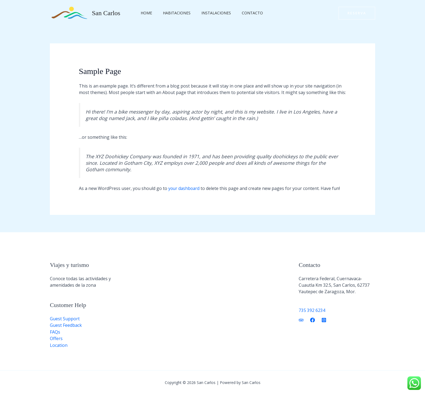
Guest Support (65, 318)
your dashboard (184, 188)
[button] (357, 13)
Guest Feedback (66, 325)
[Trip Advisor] (301, 319)
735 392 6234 (312, 310)
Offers (56, 338)
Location (58, 344)
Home (144, 12)
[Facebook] (312, 319)
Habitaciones (172, 12)
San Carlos (106, 13)
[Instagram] (323, 319)
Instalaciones (208, 12)
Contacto (241, 12)
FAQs (55, 331)
